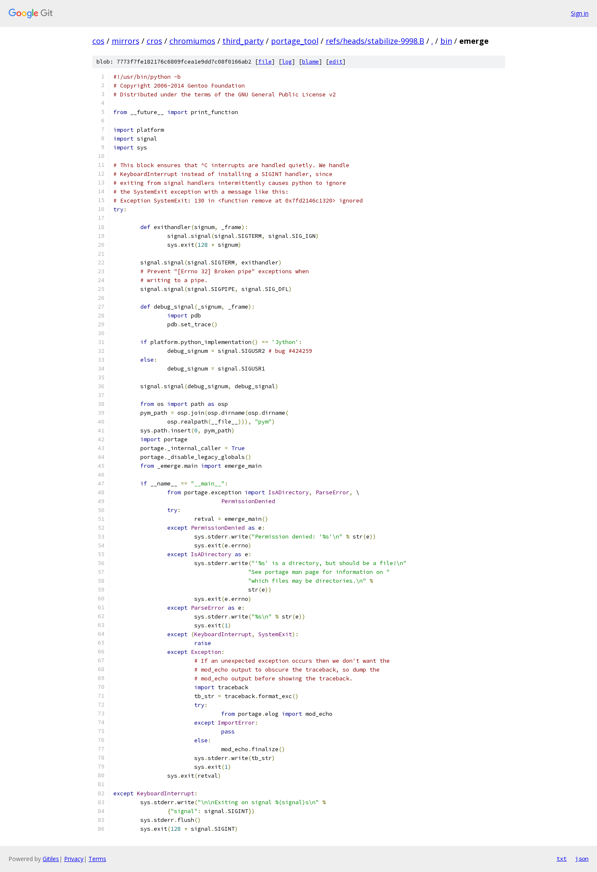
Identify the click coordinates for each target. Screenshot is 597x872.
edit (336, 61)
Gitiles (51, 859)
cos (98, 41)
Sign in (580, 13)
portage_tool (295, 41)
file (265, 61)
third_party (243, 41)
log (287, 61)
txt (562, 858)
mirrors (125, 41)
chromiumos (192, 41)
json (582, 858)
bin (446, 41)
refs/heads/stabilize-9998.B (375, 41)
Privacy (73, 859)
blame (310, 61)
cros (154, 41)
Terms (97, 859)
